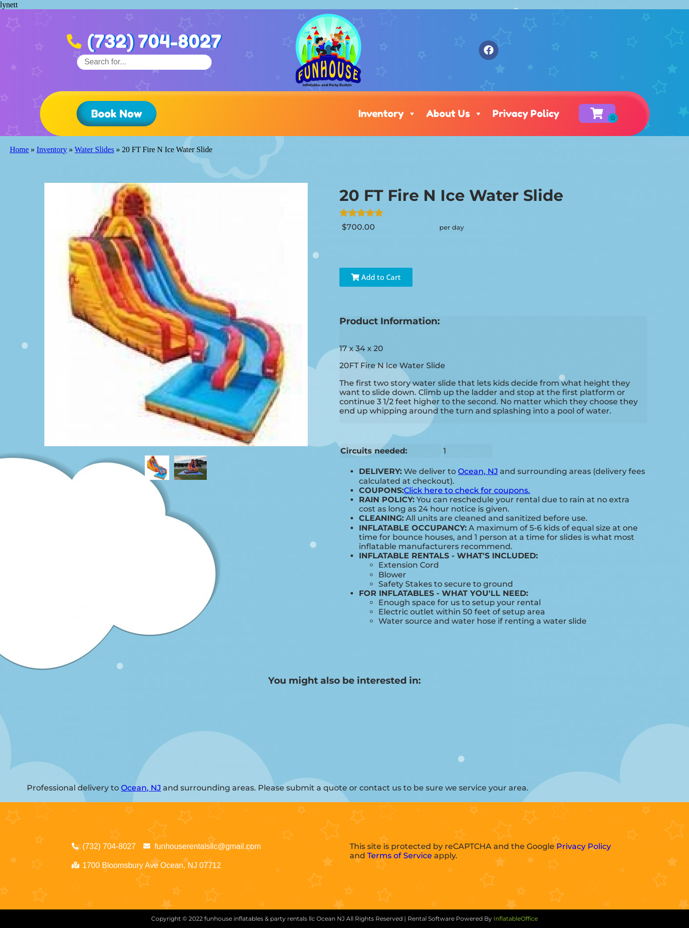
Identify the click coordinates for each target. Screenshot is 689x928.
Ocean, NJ (478, 471)
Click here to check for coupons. (467, 490)
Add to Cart (376, 277)
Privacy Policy (525, 113)
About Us (454, 113)
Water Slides (94, 149)
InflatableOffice (515, 918)
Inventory (387, 113)
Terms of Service (399, 855)
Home (19, 149)
